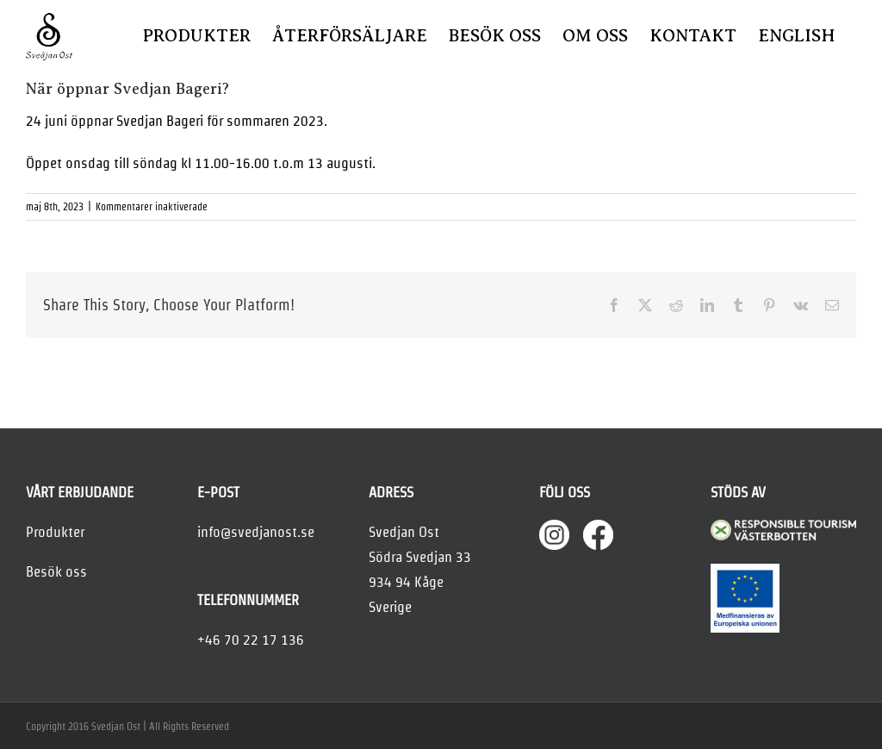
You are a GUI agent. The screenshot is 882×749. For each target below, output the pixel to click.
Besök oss (56, 571)
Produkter (55, 532)
